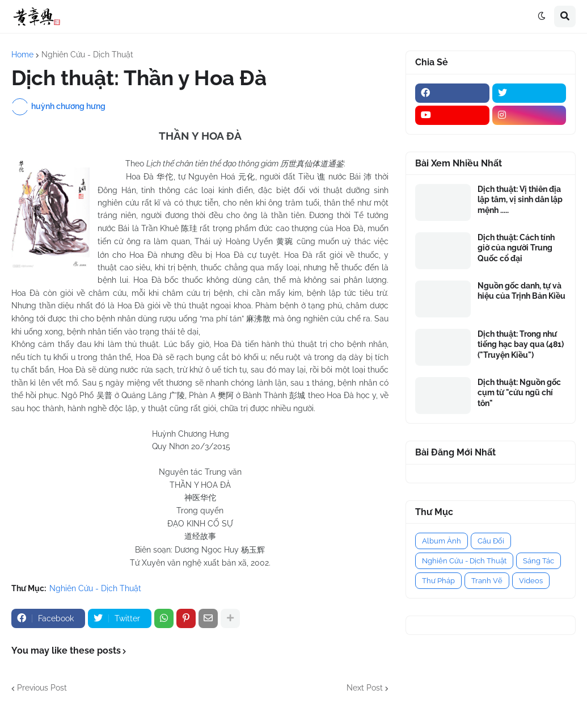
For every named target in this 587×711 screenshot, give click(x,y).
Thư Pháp (438, 580)
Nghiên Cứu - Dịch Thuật (87, 54)
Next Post (365, 687)
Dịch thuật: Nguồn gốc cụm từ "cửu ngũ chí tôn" (519, 392)
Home (22, 54)
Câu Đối (491, 541)
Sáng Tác (538, 561)
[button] (541, 16)
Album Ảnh (441, 541)
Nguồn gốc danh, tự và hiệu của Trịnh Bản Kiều (521, 290)
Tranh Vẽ (486, 580)
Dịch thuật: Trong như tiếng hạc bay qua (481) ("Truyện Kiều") (521, 344)
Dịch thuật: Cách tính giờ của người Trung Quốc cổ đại (516, 247)
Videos (531, 580)
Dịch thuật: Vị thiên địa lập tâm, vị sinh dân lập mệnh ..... (520, 199)
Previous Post (42, 687)
